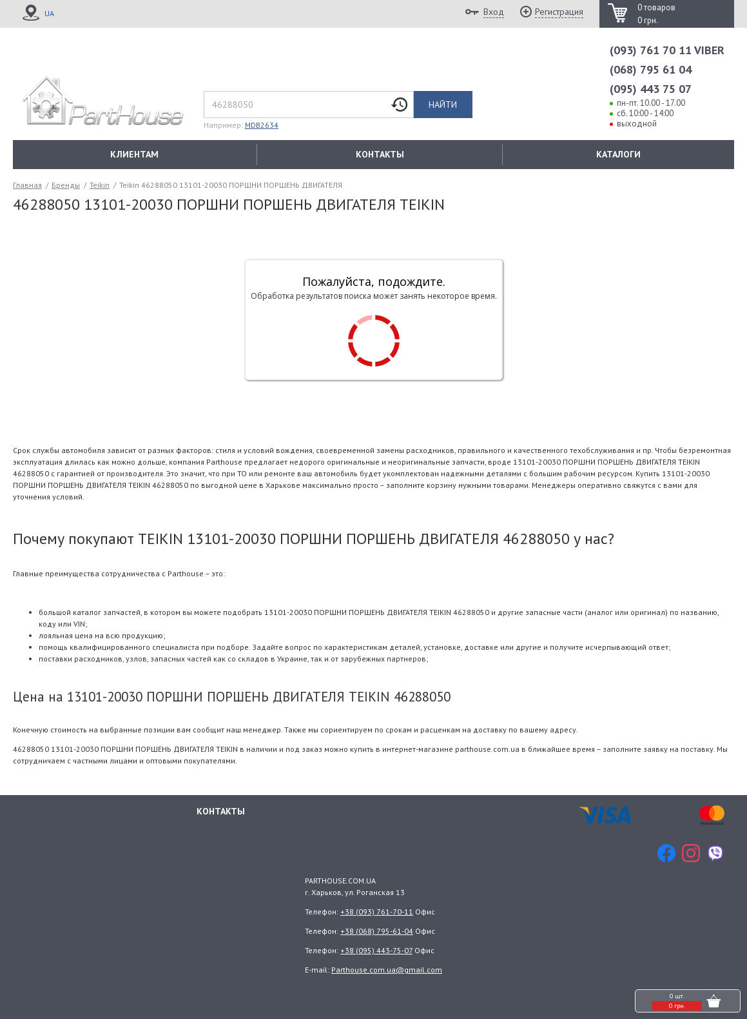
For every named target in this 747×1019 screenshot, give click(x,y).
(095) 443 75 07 (651, 88)
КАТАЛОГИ (618, 154)
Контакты (221, 810)
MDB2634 (261, 125)
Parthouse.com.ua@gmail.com (386, 969)
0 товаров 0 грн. (656, 14)
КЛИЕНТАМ (134, 154)
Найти (443, 104)
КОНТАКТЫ (380, 154)
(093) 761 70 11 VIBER (667, 50)
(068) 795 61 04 (651, 69)
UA (49, 13)
